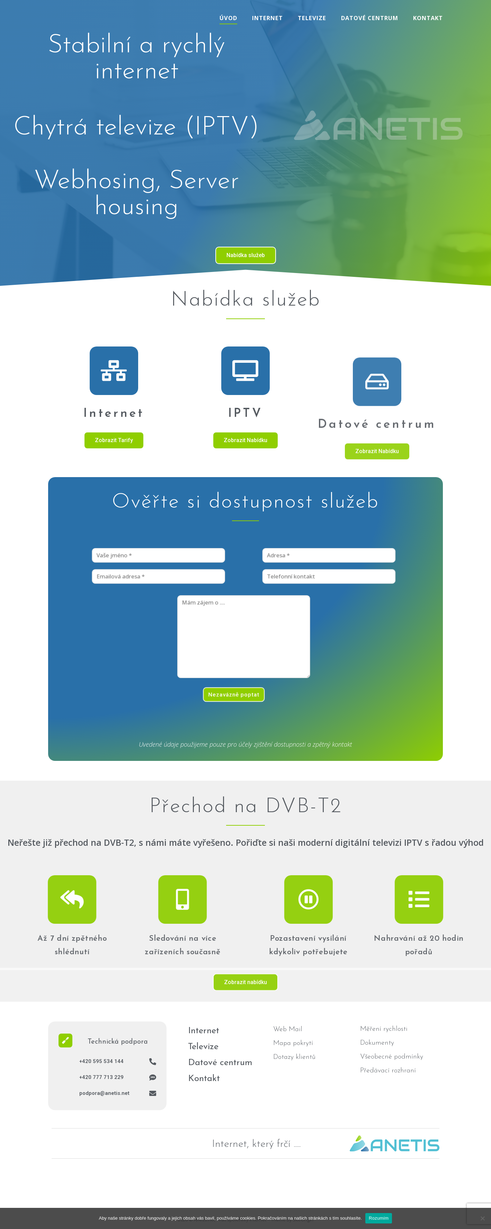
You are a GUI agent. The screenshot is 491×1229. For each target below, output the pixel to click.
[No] (482, 1218)
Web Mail (287, 1029)
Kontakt (428, 18)
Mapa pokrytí (293, 1043)
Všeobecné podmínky (391, 1056)
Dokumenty (377, 1042)
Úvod (228, 18)
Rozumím (379, 1218)
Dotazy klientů (294, 1057)
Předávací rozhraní (388, 1070)
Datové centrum (369, 18)
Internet (267, 18)
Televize (312, 18)
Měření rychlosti (384, 1029)
